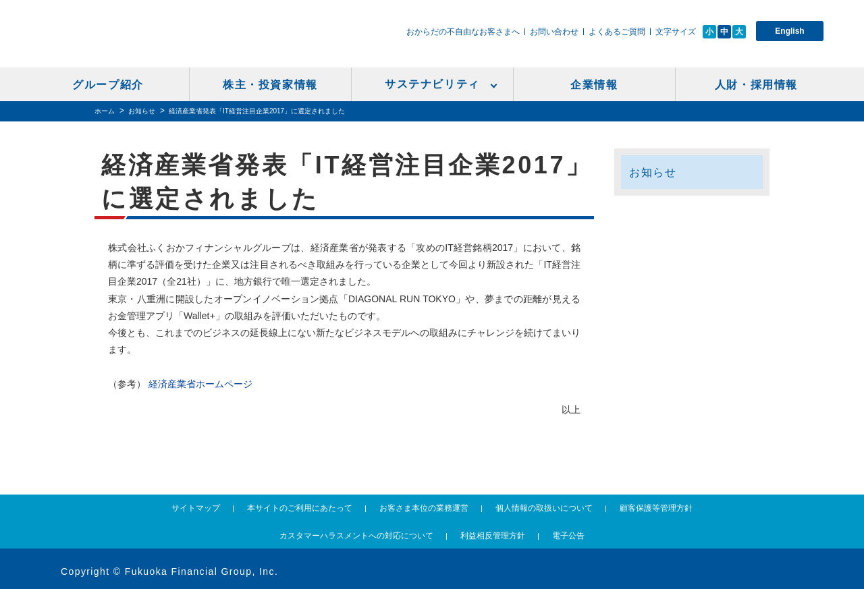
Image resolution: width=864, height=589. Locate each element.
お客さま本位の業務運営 (423, 508)
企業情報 (594, 84)
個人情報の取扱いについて (544, 508)
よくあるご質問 (617, 31)
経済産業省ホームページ (200, 383)
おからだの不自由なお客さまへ (463, 31)
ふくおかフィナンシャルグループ (175, 38)
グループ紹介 (108, 84)
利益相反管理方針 (492, 535)
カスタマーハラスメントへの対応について (356, 535)
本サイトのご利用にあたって (299, 508)
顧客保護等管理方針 (656, 508)
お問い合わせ (554, 31)
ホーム (104, 111)
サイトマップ (195, 508)
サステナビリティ (432, 84)
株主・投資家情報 (270, 84)
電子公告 (568, 535)
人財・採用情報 (756, 84)
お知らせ (141, 111)
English (789, 31)
